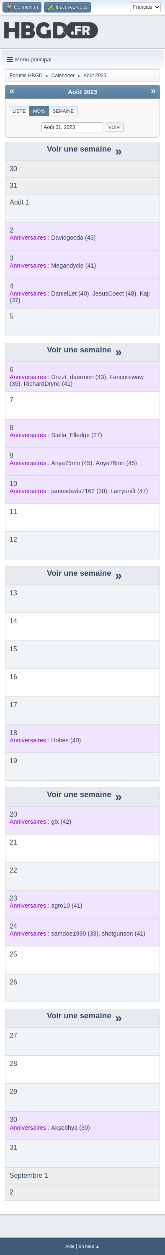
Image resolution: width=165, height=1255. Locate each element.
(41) (73, 265)
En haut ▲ (89, 1246)
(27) (76, 435)
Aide (70, 1246)
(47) (129, 491)
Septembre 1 (29, 1175)
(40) (70, 293)
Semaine (63, 111)
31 (13, 185)
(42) (61, 821)
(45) (71, 463)
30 (13, 168)
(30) (79, 491)
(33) (74, 933)
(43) (73, 237)
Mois (39, 111)
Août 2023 (82, 92)
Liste (19, 111)
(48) (115, 293)
